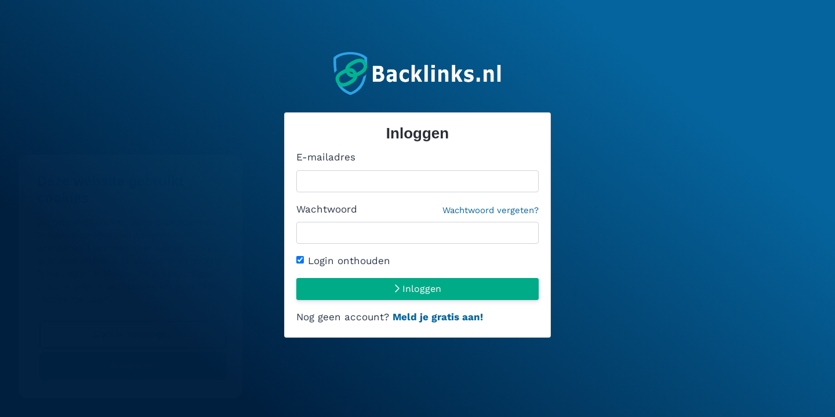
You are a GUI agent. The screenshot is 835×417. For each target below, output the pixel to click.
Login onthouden (349, 260)
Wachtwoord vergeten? (490, 210)
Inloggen (417, 288)
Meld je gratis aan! (438, 317)
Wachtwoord (417, 210)
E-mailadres (325, 157)
